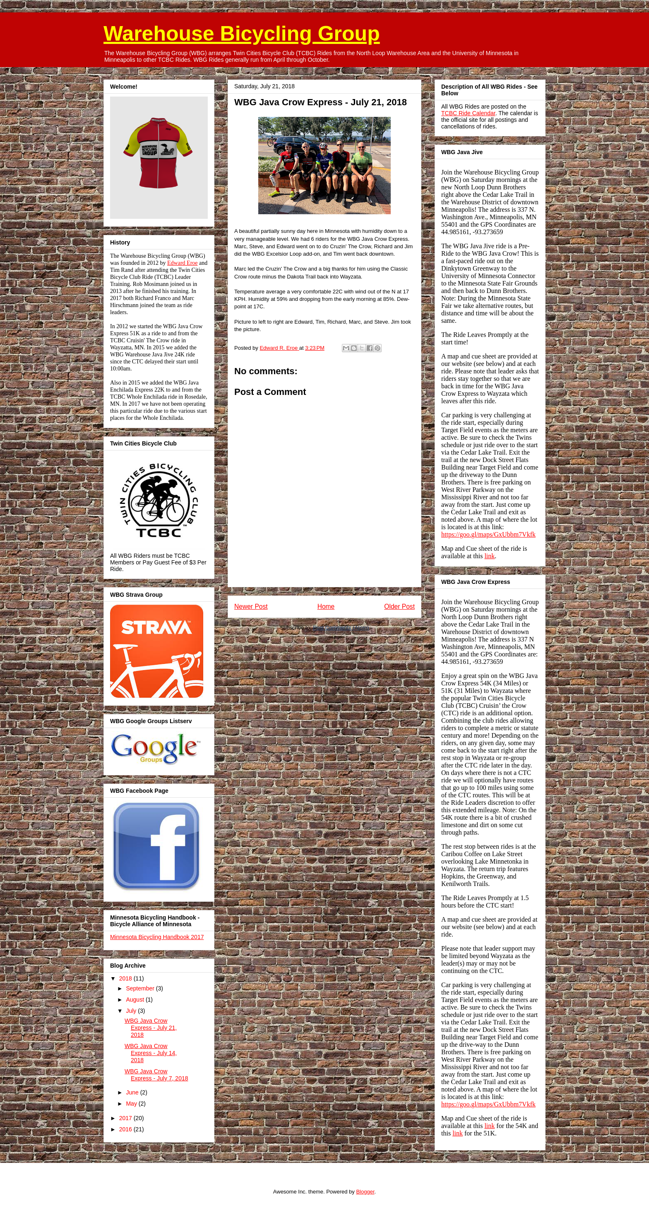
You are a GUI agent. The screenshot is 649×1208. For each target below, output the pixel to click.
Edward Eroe (182, 263)
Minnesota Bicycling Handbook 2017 (157, 937)
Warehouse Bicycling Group (241, 33)
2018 (126, 978)
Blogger (365, 1192)
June (133, 1092)
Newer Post (251, 606)
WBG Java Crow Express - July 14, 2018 (151, 1053)
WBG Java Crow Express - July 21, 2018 (151, 1027)
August (135, 999)
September (141, 988)
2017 (126, 1118)
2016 (126, 1129)
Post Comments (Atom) (341, 628)
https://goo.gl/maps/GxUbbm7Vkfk (488, 534)
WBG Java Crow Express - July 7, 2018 (156, 1075)
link (489, 555)
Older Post (399, 606)
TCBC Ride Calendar (468, 113)
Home (326, 606)
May (132, 1103)
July (132, 1010)
